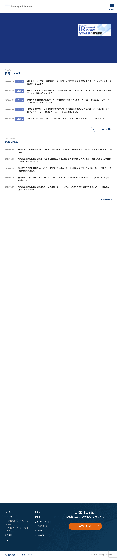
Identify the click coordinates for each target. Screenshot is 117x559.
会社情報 (9, 534)
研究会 (37, 517)
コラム (37, 512)
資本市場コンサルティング (18, 521)
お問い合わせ (85, 526)
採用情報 (38, 530)
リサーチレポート (42, 522)
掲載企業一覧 (42, 526)
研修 (9, 524)
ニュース (8, 539)
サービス (9, 517)
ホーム (8, 512)
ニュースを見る (105, 129)
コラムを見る (106, 199)
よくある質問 (40, 535)
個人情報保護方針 (12, 554)
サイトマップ (27, 554)
